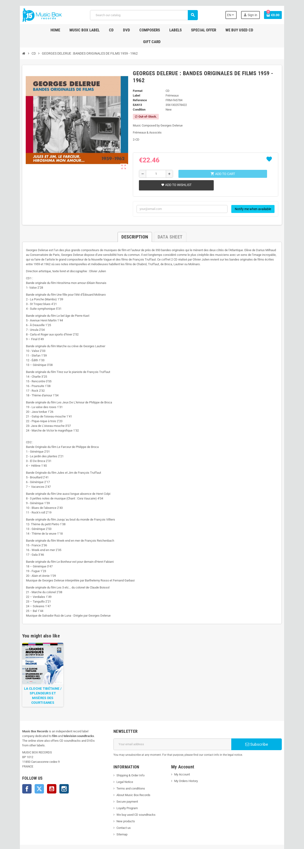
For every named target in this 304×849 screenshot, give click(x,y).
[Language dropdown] (238, 15)
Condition (138, 91)
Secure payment (124, 780)
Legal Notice (122, 761)
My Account (183, 753)
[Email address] (173, 723)
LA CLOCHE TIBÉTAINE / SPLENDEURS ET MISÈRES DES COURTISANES (36, 677)
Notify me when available (261, 190)
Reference (139, 81)
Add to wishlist (175, 166)
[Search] (143, 15)
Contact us (121, 807)
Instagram (56, 763)
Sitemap (119, 813)
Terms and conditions (128, 767)
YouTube (43, 763)
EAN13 (136, 86)
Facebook (18, 763)
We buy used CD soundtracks (133, 794)
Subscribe (263, 723)
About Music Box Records (131, 774)
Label (135, 76)
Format (136, 72)
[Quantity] (155, 155)
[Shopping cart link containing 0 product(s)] (281, 15)
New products (123, 800)
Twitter (31, 763)
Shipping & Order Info (128, 754)
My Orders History (187, 760)
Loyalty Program (124, 787)
